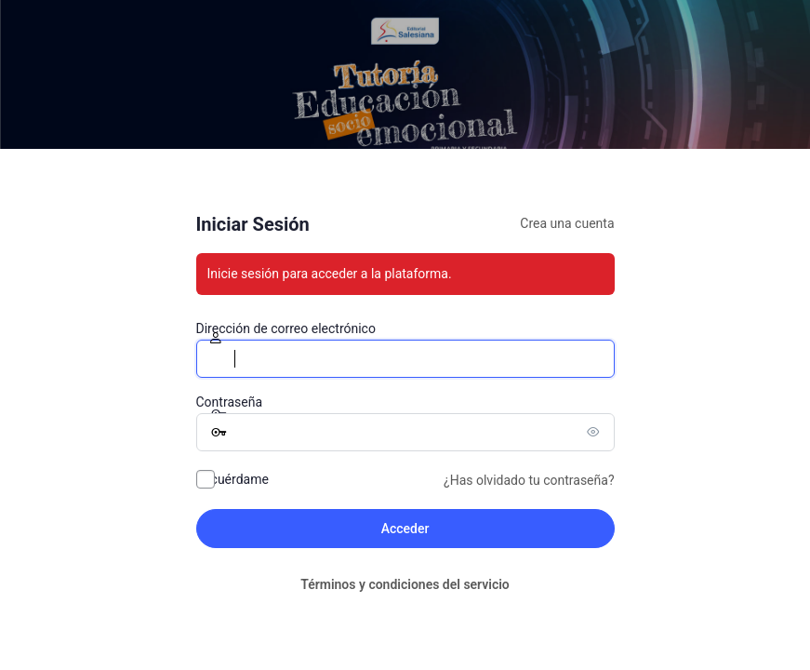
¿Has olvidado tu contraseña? (529, 480)
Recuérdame (232, 479)
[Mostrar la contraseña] (596, 431)
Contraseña (229, 402)
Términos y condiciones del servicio (405, 584)
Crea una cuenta (567, 223)
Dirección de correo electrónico (286, 328)
